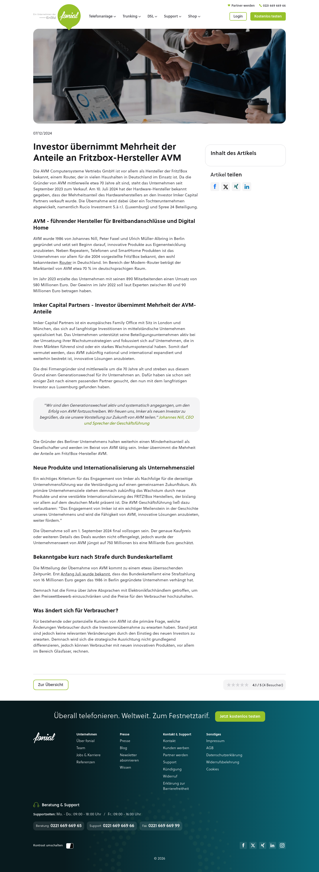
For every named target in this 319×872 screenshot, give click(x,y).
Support (169, 762)
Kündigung (172, 769)
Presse (125, 741)
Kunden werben (176, 748)
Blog (123, 748)
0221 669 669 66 (274, 5)
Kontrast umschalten (53, 845)
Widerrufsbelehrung (222, 762)
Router (65, 263)
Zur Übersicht (50, 685)
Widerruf (170, 776)
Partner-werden (243, 5)
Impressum (215, 741)
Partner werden (175, 755)
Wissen (125, 768)
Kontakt (169, 741)
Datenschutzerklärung (224, 755)
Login (238, 16)
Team (80, 748)
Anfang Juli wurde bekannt (85, 574)
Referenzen (85, 762)
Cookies (212, 769)
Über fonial (85, 741)
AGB (210, 748)
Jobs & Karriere (88, 755)
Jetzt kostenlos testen (240, 717)
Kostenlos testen (268, 16)
